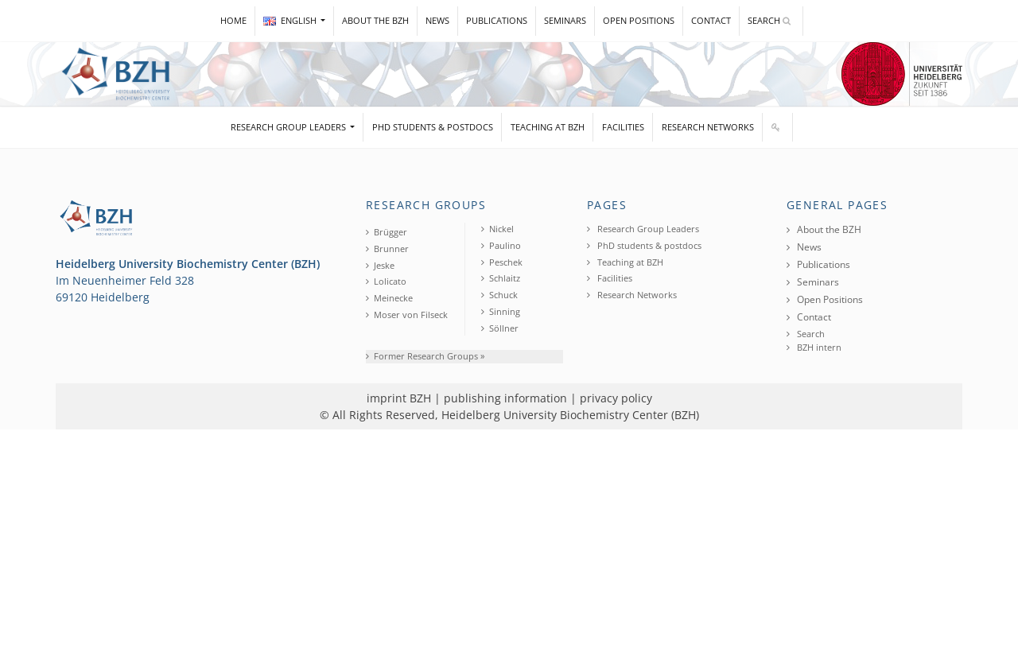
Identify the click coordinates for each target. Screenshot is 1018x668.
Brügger (386, 232)
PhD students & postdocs (432, 127)
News (437, 20)
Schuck (499, 295)
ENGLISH (291, 20)
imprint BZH (399, 398)
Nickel (497, 229)
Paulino (501, 245)
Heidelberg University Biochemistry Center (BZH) (570, 414)
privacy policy (616, 398)
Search (769, 20)
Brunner (387, 248)
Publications (496, 20)
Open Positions (638, 20)
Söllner (500, 328)
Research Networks (708, 127)
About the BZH (375, 20)
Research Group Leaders (289, 127)
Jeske (380, 265)
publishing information (505, 398)
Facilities (623, 127)
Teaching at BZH (548, 127)
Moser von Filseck (407, 314)
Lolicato (386, 281)
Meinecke (389, 298)
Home (233, 20)
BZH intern (814, 347)
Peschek (502, 262)
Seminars (565, 20)
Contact (711, 20)
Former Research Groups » (425, 356)
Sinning (500, 311)
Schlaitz (500, 278)
